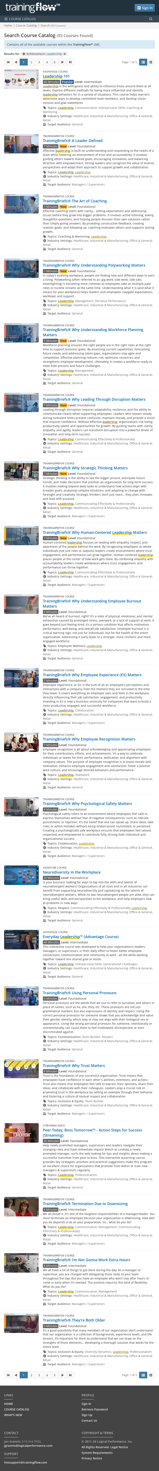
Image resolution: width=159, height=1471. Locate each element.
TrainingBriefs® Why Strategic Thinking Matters (85, 467)
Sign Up (87, 1415)
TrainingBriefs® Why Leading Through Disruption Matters (94, 399)
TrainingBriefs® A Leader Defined (72, 140)
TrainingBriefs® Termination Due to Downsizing (85, 1203)
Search (53, 25)
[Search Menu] (151, 19)
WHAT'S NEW (13, 1415)
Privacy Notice (92, 1458)
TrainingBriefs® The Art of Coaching (75, 200)
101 (56, 76)
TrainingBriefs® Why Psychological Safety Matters (87, 803)
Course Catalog (26, 25)
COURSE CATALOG (16, 1409)
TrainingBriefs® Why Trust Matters (74, 1065)
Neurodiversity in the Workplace (72, 872)
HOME (8, 1404)
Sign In (145, 8)
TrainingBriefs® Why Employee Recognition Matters (89, 739)
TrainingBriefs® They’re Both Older (74, 1320)
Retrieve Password (95, 1409)
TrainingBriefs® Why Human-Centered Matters (95, 532)
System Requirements (97, 1453)
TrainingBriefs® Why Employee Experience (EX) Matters (92, 674)
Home (8, 25)
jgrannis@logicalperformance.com (28, 1446)
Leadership (54, 54)
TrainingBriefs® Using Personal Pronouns (80, 992)
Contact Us (89, 1420)
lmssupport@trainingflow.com (25, 1462)
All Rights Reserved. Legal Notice (105, 1447)
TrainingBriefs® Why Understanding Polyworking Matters (94, 265)
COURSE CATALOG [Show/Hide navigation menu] (20, 19)
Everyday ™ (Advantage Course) (81, 936)
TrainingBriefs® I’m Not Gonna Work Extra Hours (86, 1259)
